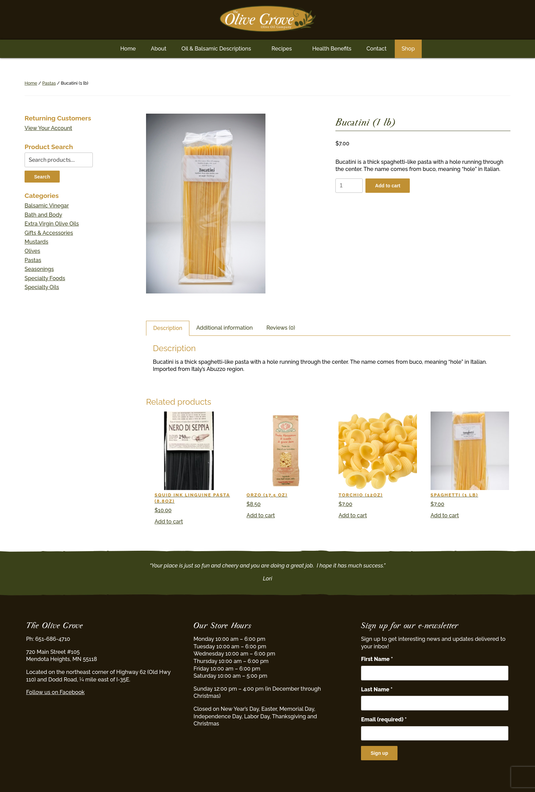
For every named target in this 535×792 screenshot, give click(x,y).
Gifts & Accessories (49, 233)
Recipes (282, 48)
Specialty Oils (42, 287)
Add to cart (387, 185)
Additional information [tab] (224, 328)
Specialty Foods (45, 278)
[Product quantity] (349, 185)
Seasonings (39, 269)
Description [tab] (167, 328)
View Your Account (48, 128)
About (159, 48)
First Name (377, 659)
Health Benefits (331, 48)
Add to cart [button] (169, 521)
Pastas (49, 83)
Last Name (376, 689)
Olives (32, 251)
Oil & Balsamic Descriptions (216, 48)
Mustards (36, 242)
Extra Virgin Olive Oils (52, 223)
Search (42, 176)
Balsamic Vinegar (47, 205)
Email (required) (384, 719)
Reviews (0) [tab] (280, 328)
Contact (376, 48)
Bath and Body (43, 215)
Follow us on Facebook (55, 692)
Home (128, 48)
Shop (408, 48)
